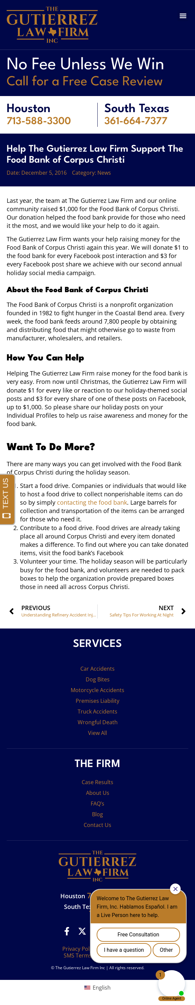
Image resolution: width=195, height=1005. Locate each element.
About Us (97, 793)
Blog (97, 814)
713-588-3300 (39, 121)
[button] (182, 15)
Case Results (97, 782)
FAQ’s (97, 803)
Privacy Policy (79, 948)
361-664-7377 (135, 121)
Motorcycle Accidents (97, 690)
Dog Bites (98, 679)
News (104, 172)
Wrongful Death (98, 722)
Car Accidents (97, 668)
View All (97, 733)
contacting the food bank (92, 502)
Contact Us (97, 825)
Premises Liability (97, 700)
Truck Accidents (97, 711)
